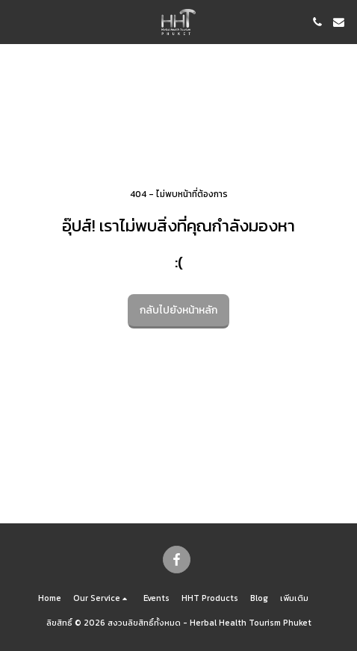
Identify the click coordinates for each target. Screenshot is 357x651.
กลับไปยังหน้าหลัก (178, 310)
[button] (16, 21)
